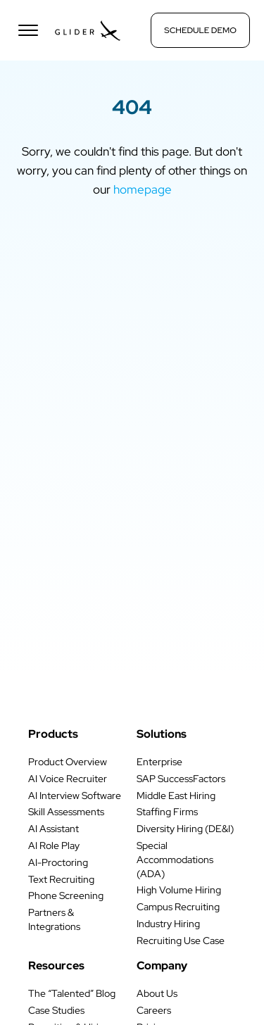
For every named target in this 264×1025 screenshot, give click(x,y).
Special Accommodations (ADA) (175, 859)
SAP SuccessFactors (181, 778)
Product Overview (67, 761)
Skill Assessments (66, 811)
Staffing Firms (167, 811)
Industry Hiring (168, 923)
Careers (154, 1010)
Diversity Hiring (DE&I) (185, 828)
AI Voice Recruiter (67, 778)
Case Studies (56, 1010)
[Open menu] (28, 30)
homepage (142, 189)
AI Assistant (53, 828)
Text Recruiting (61, 879)
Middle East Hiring (176, 795)
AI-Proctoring (58, 862)
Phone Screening (65, 895)
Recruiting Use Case (181, 940)
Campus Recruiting (178, 906)
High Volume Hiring (179, 889)
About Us (157, 993)
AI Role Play (54, 845)
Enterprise (159, 761)
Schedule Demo (200, 30)
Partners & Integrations (54, 919)
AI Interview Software (74, 795)
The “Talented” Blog (71, 993)
